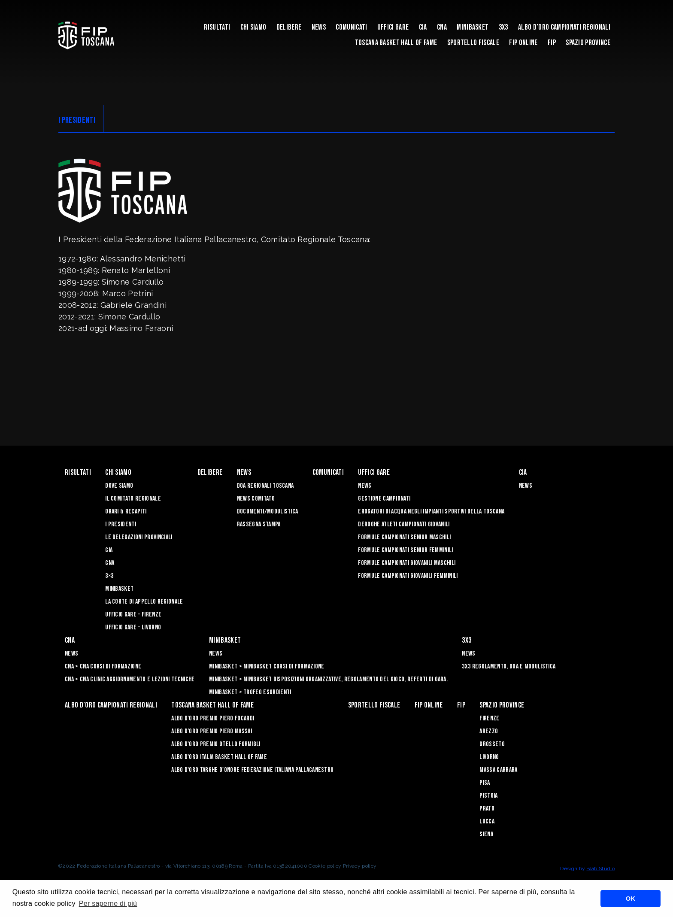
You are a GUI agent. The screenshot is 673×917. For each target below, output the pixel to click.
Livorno (489, 757)
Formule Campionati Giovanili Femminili (408, 576)
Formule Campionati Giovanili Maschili (406, 563)
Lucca (486, 821)
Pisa (484, 783)
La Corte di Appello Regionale (144, 602)
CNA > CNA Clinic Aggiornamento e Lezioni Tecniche (130, 679)
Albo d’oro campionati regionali (564, 27)
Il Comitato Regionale (133, 499)
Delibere (289, 27)
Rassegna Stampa (259, 524)
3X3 (503, 27)
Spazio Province (588, 42)
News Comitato (256, 499)
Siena (486, 834)
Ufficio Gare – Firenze (133, 614)
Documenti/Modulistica (267, 511)
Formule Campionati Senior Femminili (405, 550)
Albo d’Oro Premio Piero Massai (211, 731)
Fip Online (523, 42)
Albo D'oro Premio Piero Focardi (212, 718)
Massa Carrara (498, 770)
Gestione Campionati (384, 499)
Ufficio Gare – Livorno (133, 627)
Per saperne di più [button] (108, 903)
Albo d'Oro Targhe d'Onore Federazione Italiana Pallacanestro (252, 770)
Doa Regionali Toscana (265, 486)
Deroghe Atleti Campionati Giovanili (403, 524)
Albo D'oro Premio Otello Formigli (216, 744)
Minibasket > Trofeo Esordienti (250, 692)
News (319, 27)
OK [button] (630, 898)
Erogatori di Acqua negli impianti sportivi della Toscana (431, 511)
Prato (486, 809)
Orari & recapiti (125, 511)
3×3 (109, 576)
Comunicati (351, 27)
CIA (423, 27)
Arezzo (488, 731)
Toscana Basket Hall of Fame (396, 42)
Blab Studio (600, 868)
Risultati (217, 27)
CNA (442, 27)
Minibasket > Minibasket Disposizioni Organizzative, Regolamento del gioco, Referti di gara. (328, 679)
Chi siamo (253, 27)
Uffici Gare (393, 27)
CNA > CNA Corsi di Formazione (103, 666)
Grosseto (492, 744)
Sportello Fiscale (473, 42)
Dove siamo (119, 486)
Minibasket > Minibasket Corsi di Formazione (266, 666)
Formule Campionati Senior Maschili (404, 537)
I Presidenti (120, 524)
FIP (552, 42)
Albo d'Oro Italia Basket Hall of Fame (219, 757)
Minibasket (472, 27)
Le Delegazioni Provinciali (138, 537)
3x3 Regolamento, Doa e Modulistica (508, 666)
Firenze (489, 718)
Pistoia (488, 796)
